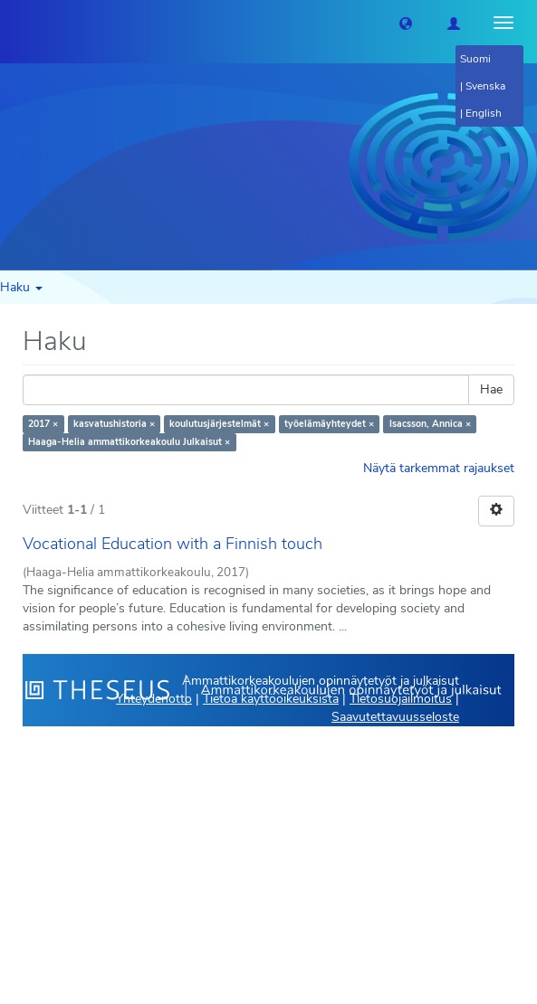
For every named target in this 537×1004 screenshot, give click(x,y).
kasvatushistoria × (114, 424)
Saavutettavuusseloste (395, 716)
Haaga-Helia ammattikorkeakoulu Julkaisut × (129, 442)
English (483, 113)
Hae (491, 389)
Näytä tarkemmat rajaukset (438, 468)
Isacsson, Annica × (430, 424)
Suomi (475, 59)
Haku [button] (21, 287)
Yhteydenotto (154, 698)
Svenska (485, 86)
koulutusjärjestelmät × (219, 424)
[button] (405, 22)
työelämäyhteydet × (329, 424)
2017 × (43, 424)
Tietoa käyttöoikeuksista (271, 698)
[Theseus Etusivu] (13, 22)
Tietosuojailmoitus (401, 698)
